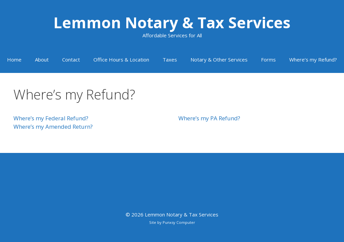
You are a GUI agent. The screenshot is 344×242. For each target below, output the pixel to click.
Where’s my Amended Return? (53, 126)
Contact (71, 59)
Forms (268, 59)
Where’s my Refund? (313, 59)
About (42, 59)
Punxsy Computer (179, 222)
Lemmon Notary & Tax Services (172, 22)
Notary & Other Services (219, 59)
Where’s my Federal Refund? (50, 118)
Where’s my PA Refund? (209, 118)
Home (14, 59)
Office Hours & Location (121, 59)
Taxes (170, 59)
